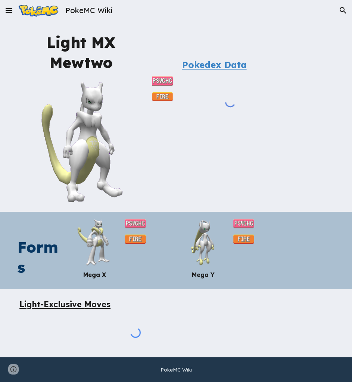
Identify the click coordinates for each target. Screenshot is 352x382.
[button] (9, 10)
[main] (81, 52)
